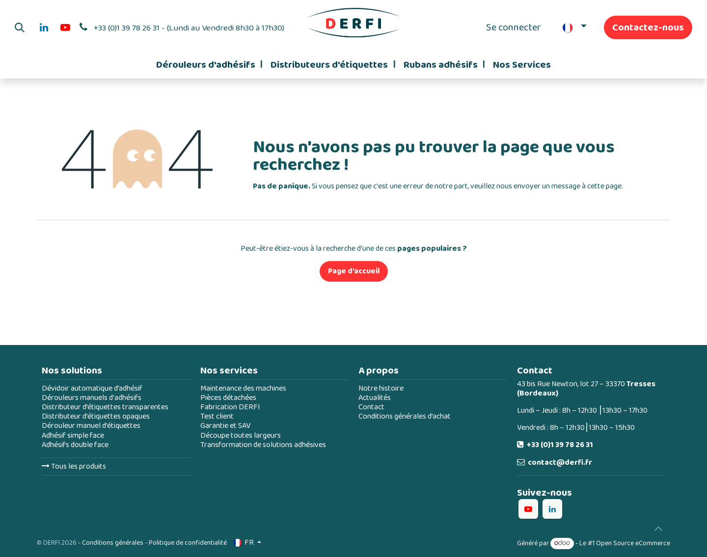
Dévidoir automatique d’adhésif (92, 388)
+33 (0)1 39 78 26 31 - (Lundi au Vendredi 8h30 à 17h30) (189, 28)
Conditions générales (112, 542)
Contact (371, 407)
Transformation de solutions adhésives (263, 445)
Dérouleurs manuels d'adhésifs (91, 398)
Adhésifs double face (75, 445)
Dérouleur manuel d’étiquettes (91, 426)
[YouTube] (65, 27)
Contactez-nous (648, 27)
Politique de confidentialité (188, 542)
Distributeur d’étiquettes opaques (96, 416)
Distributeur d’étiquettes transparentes (105, 407)
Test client (217, 416)
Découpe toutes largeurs (240, 435)
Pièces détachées (228, 398)
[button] (19, 27)
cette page (604, 186)
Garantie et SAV (225, 426)
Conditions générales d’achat (404, 416)
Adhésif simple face (73, 435)
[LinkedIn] (44, 27)
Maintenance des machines (243, 388)
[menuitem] (209, 65)
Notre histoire (381, 388)
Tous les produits (74, 466)
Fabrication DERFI (230, 407)
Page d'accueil (354, 271)
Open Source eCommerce (633, 543)
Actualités (374, 398)
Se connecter (513, 27)
